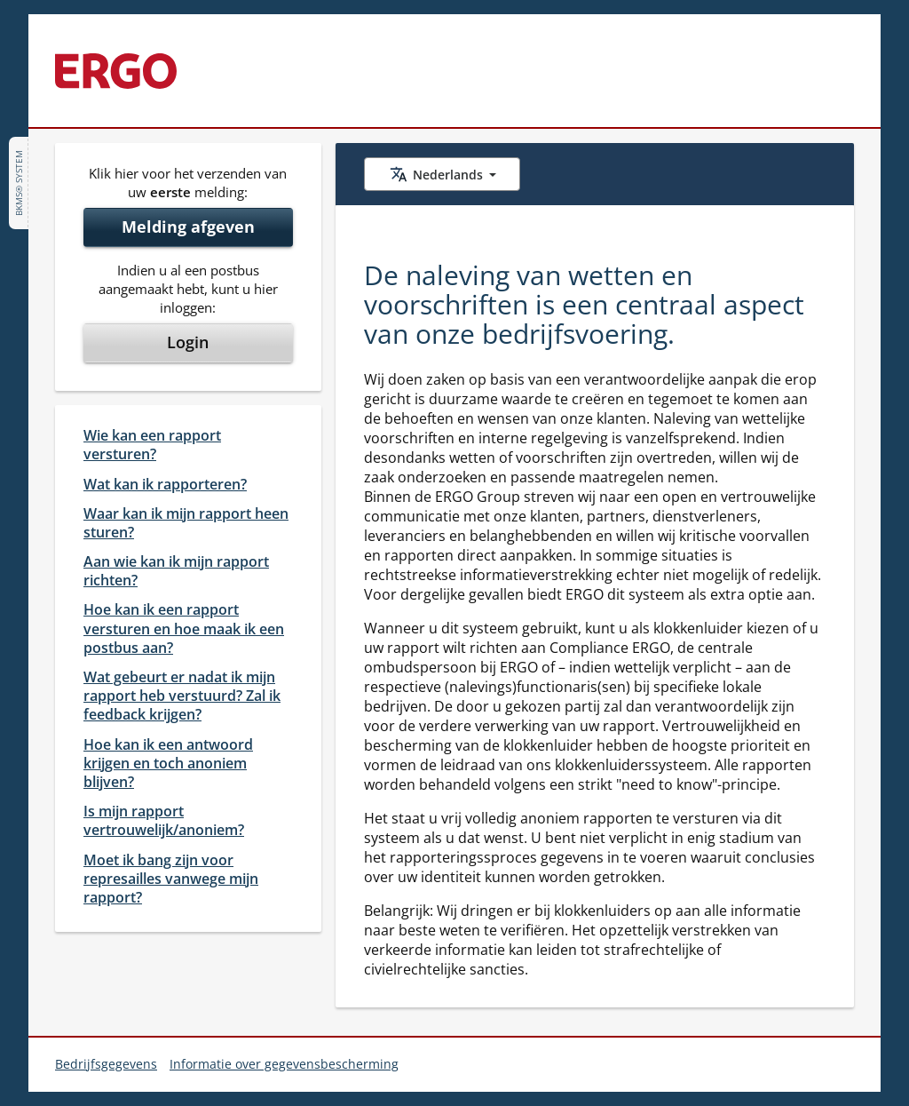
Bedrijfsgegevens (106, 1063)
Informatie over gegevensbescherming (284, 1063)
